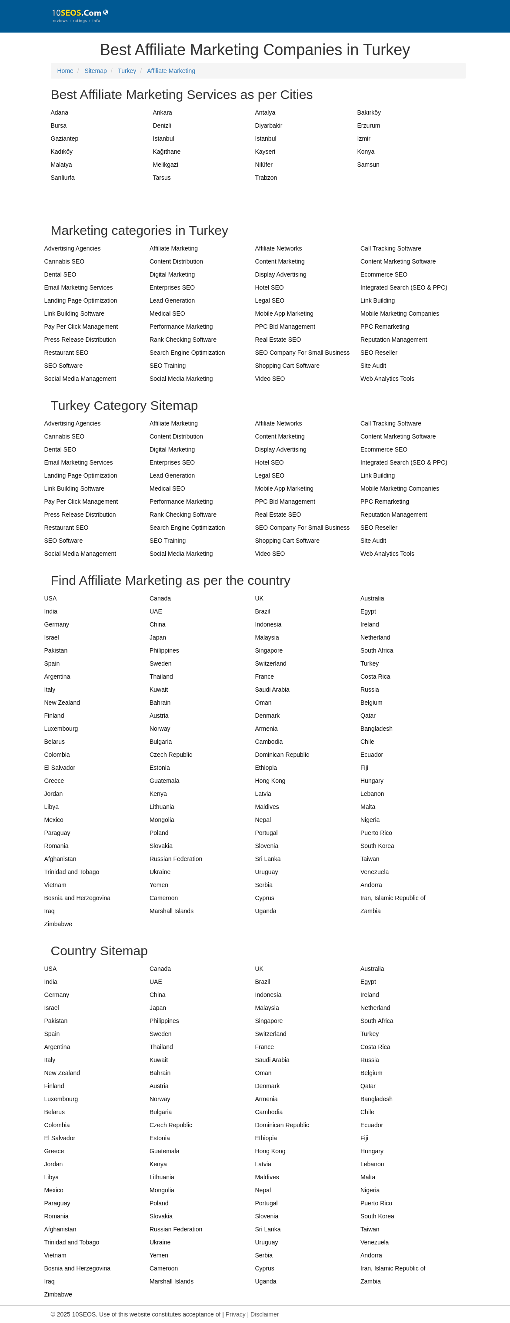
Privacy (236, 1314)
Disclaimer (264, 1314)
